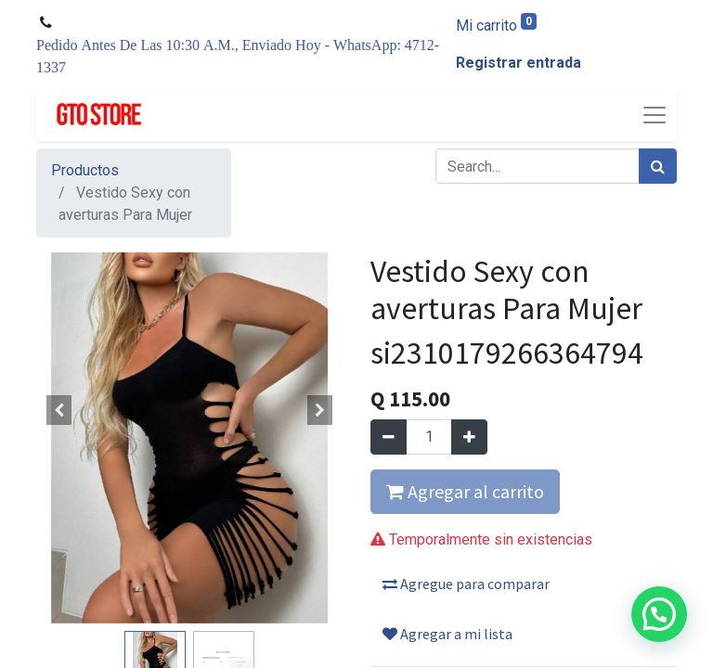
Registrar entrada (518, 62)
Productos (85, 170)
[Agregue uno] (469, 437)
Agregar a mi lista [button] (447, 633)
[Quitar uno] (388, 437)
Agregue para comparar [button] (466, 583)
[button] (59, 410)
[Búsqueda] (658, 166)
